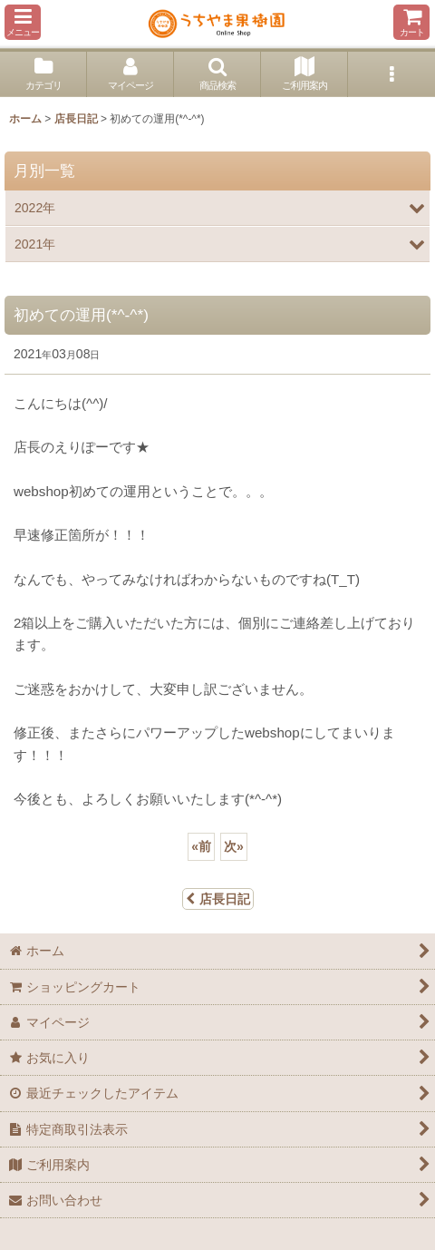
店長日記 (218, 899)
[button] (23, 22)
